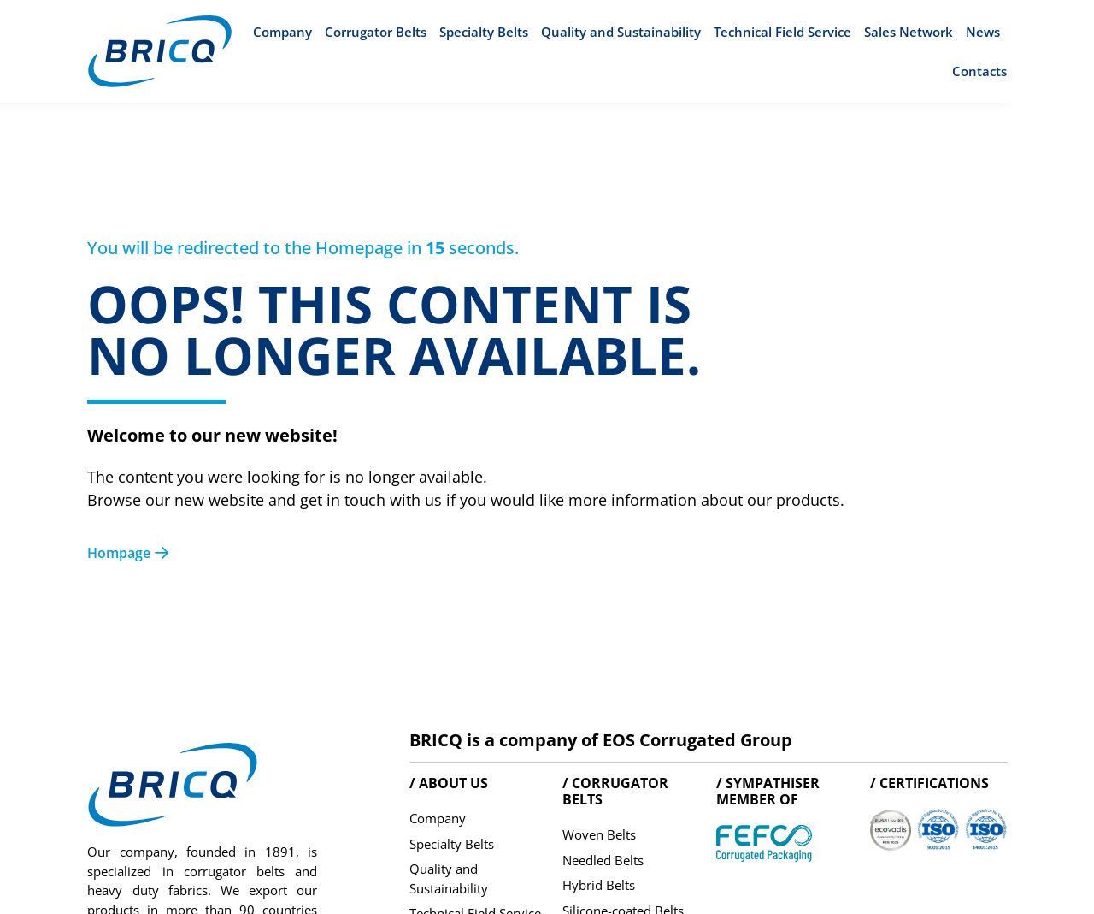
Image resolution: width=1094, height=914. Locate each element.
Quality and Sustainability (621, 31)
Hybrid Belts (598, 884)
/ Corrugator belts (615, 791)
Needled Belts (603, 860)
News (983, 31)
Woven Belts (599, 834)
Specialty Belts (483, 31)
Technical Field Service (782, 31)
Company (282, 31)
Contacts (979, 71)
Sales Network (908, 31)
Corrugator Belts (375, 31)
